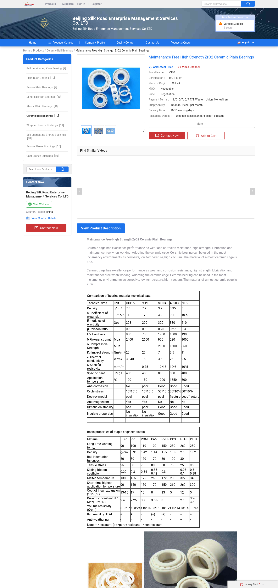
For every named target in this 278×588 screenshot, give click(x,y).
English (243, 42)
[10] (40, 77)
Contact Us (152, 42)
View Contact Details (43, 218)
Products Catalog (61, 43)
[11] (45, 125)
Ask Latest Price (163, 67)
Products (50, 4)
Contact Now (46, 228)
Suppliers (68, 4)
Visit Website (38, 204)
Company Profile (95, 42)
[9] (46, 68)
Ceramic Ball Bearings (60, 50)
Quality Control (125, 42)
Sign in (81, 4)
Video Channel (191, 67)
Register (97, 4)
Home (32, 42)
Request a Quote (181, 42)
